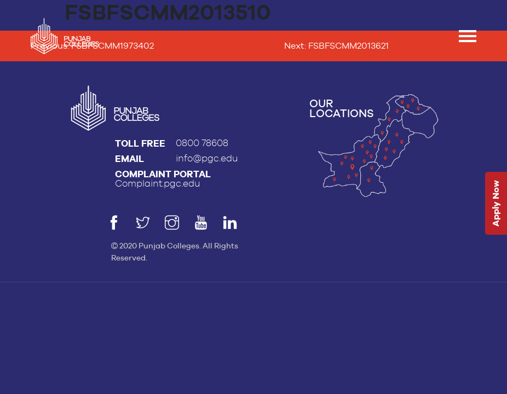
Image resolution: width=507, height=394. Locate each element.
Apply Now (496, 204)
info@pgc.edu (207, 158)
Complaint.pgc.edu (157, 183)
